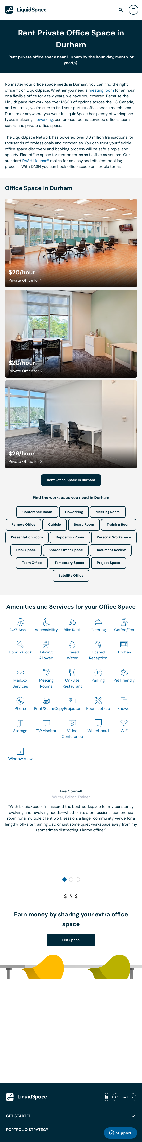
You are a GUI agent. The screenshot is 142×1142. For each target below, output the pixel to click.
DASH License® (35, 160)
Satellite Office (71, 575)
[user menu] (133, 10)
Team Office (32, 563)
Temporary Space (69, 563)
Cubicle (54, 525)
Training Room (118, 525)
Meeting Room (108, 512)
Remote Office (24, 525)
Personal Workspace (114, 537)
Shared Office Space (66, 550)
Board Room (84, 525)
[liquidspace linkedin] (106, 1097)
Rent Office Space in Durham (71, 480)
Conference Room (37, 512)
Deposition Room (70, 537)
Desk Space (26, 550)
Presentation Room (27, 537)
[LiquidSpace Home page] (26, 10)
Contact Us (124, 1097)
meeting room (101, 90)
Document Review (110, 550)
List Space (71, 940)
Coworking (74, 512)
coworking (44, 119)
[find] (121, 10)
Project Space (108, 563)
